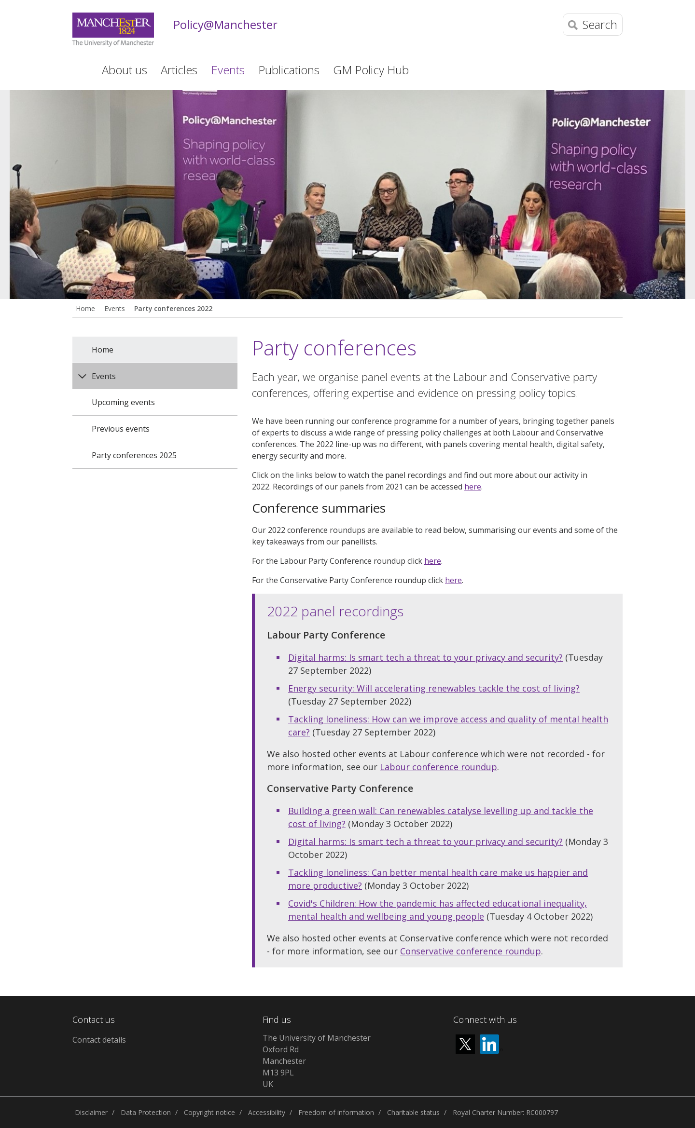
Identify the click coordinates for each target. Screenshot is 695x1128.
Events (114, 308)
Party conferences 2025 (134, 455)
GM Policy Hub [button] (371, 70)
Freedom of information (336, 1112)
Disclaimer (91, 1112)
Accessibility (266, 1112)
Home (78, 69)
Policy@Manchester (225, 25)
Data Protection (146, 1112)
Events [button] (228, 70)
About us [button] (124, 70)
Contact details (99, 1039)
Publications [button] (289, 70)
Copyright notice (209, 1112)
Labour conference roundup (438, 767)
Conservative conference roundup (470, 951)
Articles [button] (179, 70)
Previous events (121, 428)
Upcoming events (123, 402)
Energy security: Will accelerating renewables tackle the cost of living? (434, 688)
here (472, 486)
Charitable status (413, 1112)
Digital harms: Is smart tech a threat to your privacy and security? (425, 657)
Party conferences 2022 (173, 308)
